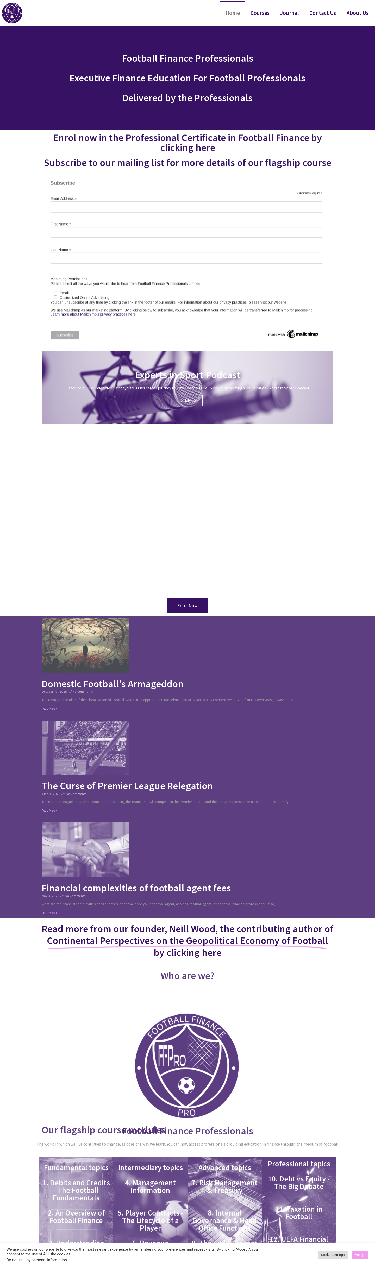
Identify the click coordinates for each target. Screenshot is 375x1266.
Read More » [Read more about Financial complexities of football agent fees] (50, 913)
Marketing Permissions (69, 300)
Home (233, 12)
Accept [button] (360, 1255)
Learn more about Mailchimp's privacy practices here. (94, 335)
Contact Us (322, 12)
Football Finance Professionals (187, 1208)
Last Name (61, 271)
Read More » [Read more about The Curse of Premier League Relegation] (50, 810)
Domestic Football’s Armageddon (113, 684)
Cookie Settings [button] (333, 1255)
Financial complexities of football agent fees (136, 888)
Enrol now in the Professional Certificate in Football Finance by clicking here (187, 145)
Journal (289, 12)
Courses (260, 12)
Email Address (64, 219)
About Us (357, 12)
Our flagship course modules (104, 1130)
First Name (61, 245)
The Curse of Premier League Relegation (127, 786)
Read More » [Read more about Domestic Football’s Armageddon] (50, 708)
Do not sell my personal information (37, 1260)
